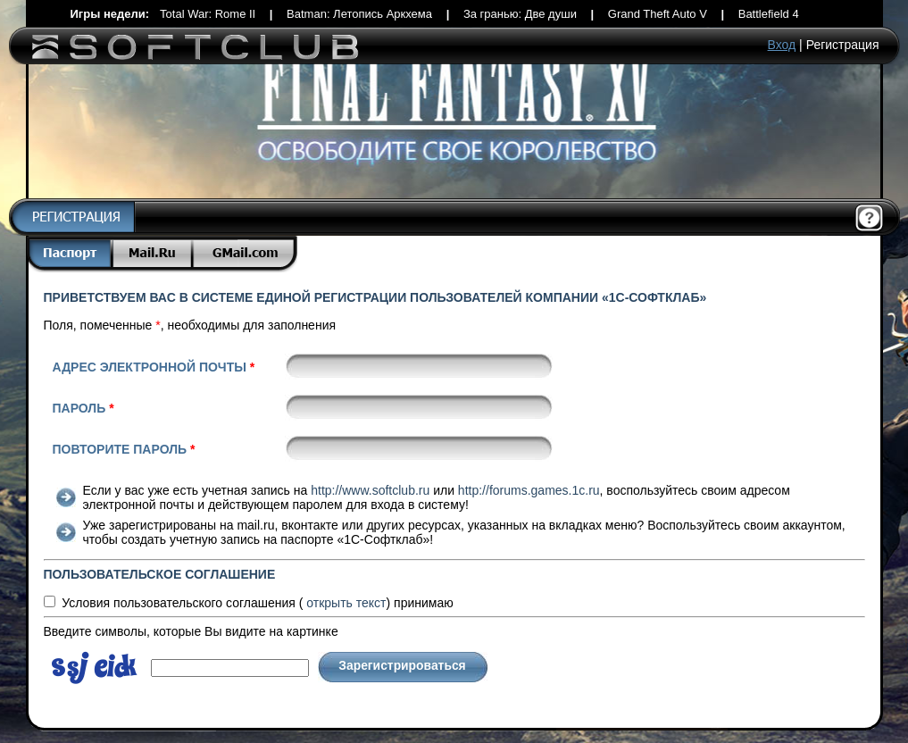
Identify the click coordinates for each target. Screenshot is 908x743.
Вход (782, 45)
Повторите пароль (124, 449)
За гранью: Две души (520, 14)
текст (346, 603)
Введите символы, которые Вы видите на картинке (191, 631)
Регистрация (842, 45)
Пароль (83, 408)
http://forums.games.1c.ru (529, 490)
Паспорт (69, 254)
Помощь (869, 219)
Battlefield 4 (768, 14)
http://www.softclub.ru (370, 490)
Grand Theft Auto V (657, 14)
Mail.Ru (153, 254)
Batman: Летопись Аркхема (359, 14)
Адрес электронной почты (154, 367)
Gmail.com (245, 254)
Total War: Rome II (207, 14)
